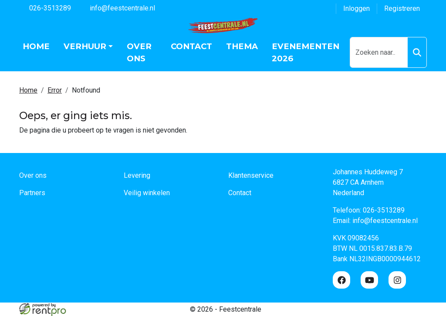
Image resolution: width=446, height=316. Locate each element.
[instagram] (397, 280)
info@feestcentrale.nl (117, 7)
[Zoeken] (417, 52)
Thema (242, 46)
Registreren (402, 8)
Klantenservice (251, 175)
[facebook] (341, 280)
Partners (32, 193)
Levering (137, 175)
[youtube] (369, 280)
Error (54, 90)
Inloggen (356, 8)
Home (36, 46)
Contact (191, 46)
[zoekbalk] (379, 52)
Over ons (139, 52)
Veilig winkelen (147, 193)
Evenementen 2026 (305, 52)
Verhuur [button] (85, 46)
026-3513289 (45, 7)
